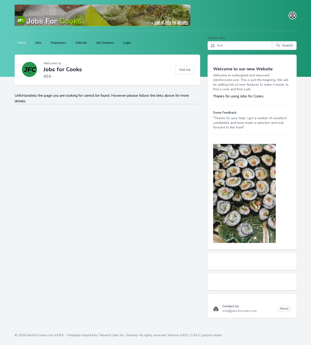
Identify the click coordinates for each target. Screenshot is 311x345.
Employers (58, 42)
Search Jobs (216, 38)
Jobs (38, 42)
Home (21, 42)
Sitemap (132, 335)
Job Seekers (105, 42)
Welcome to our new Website (243, 69)
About (284, 308)
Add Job (81, 42)
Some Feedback (225, 112)
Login (127, 42)
